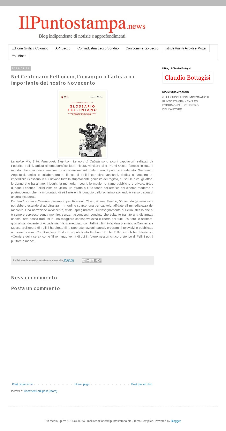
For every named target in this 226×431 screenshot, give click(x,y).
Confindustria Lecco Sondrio (98, 48)
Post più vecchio (141, 384)
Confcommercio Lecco (142, 48)
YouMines (19, 56)
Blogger (176, 421)
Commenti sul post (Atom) (40, 391)
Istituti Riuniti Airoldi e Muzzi (185, 48)
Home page (82, 384)
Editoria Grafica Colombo (30, 48)
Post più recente (22, 384)
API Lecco (62, 48)
